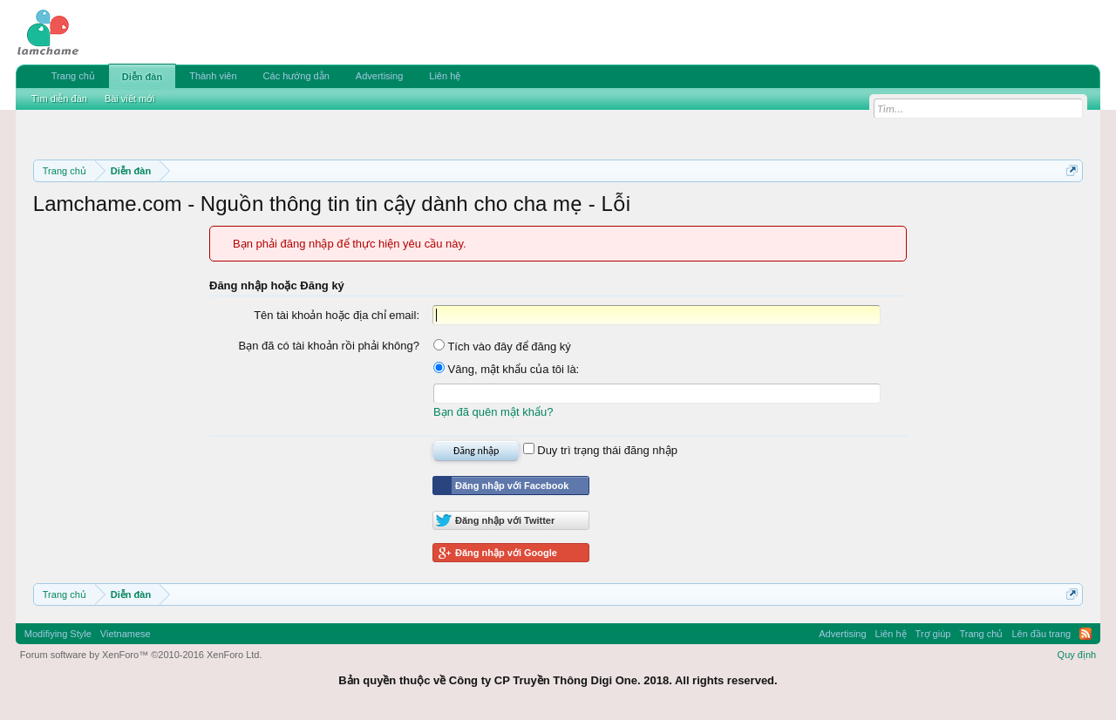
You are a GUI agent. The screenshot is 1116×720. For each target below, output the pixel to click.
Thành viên (212, 76)
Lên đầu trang (1041, 633)
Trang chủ (73, 76)
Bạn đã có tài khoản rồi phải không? (328, 345)
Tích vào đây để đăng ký (502, 346)
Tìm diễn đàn (59, 98)
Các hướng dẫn (296, 76)
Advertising (379, 76)
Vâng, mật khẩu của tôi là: (506, 369)
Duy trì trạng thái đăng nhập (600, 450)
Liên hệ (444, 76)
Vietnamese (125, 633)
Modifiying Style (58, 633)
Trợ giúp (933, 633)
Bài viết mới (130, 98)
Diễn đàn (142, 76)
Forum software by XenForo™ (141, 654)
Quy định (1077, 654)
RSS (1085, 634)
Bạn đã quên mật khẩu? (493, 411)
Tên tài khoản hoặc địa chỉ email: (336, 315)
